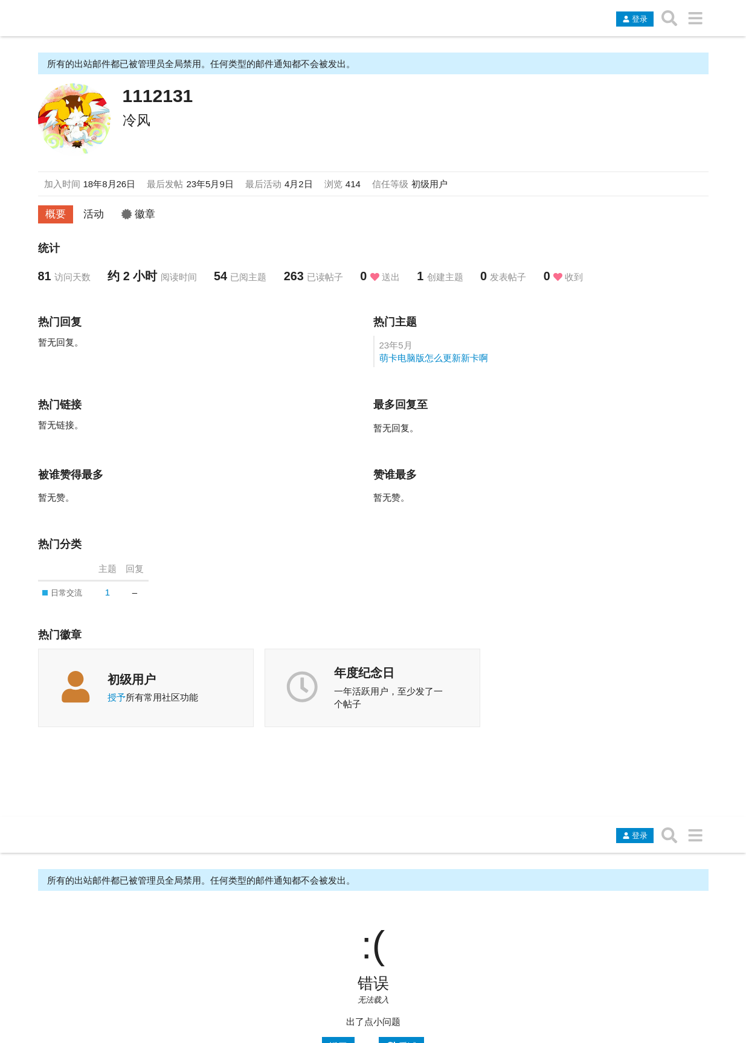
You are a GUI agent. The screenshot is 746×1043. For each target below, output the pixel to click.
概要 (55, 214)
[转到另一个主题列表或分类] (696, 18)
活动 (93, 214)
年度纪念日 (364, 672)
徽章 (138, 214)
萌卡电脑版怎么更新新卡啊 (433, 358)
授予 (117, 697)
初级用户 (132, 679)
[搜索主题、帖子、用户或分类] (670, 18)
